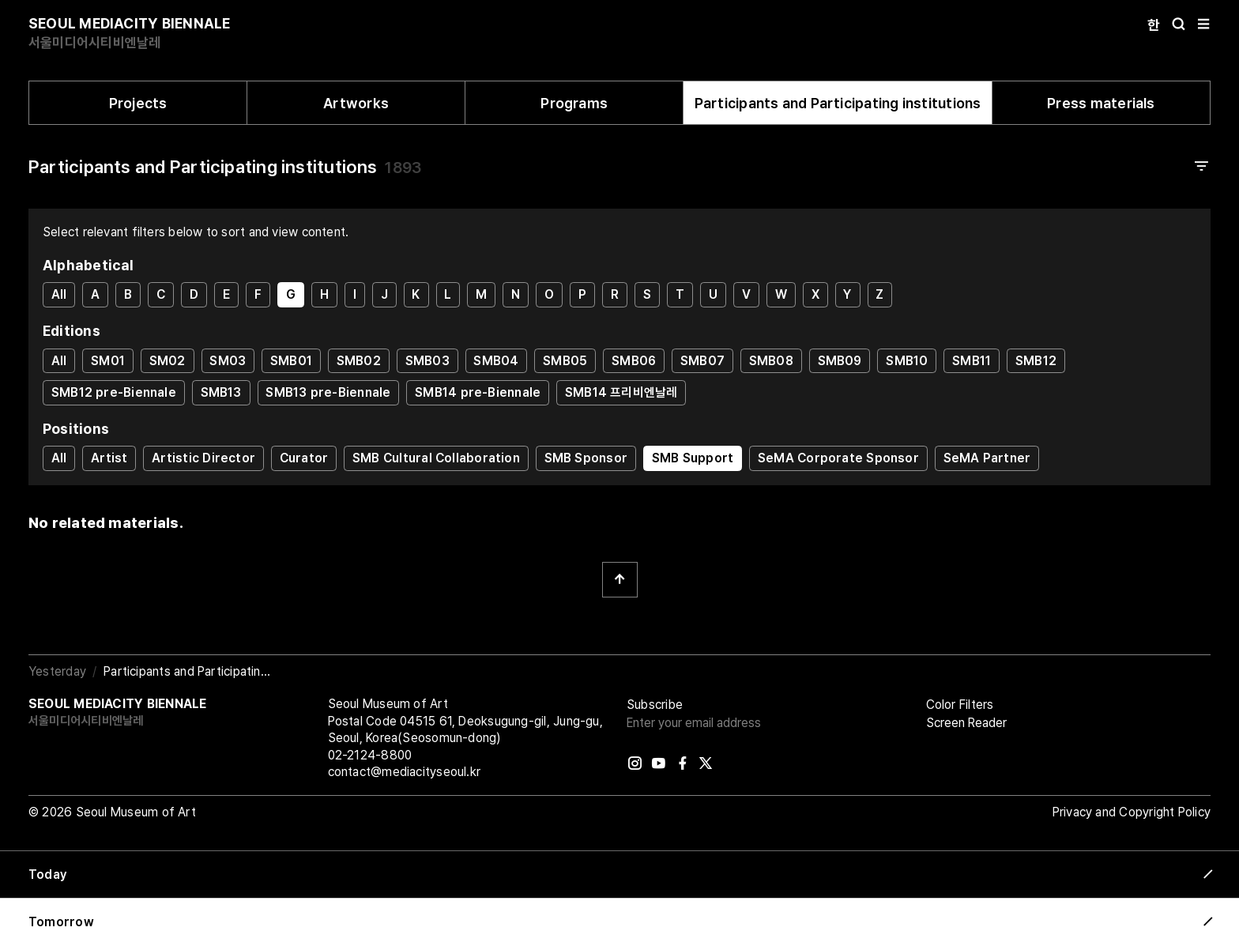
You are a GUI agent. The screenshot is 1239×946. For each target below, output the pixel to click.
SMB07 (702, 360)
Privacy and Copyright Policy (1132, 812)
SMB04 (495, 360)
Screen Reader (966, 722)
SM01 (108, 360)
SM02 (167, 360)
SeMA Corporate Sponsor (838, 457)
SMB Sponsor (585, 457)
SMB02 (359, 360)
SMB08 (771, 360)
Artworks (356, 103)
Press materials (1100, 103)
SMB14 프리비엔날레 (621, 392)
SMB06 (634, 360)
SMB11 (971, 360)
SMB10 (907, 360)
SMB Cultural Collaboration (436, 457)
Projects (138, 103)
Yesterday (57, 671)
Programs (574, 103)
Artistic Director (203, 457)
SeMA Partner (987, 457)
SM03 (227, 360)
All (59, 294)
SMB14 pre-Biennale (477, 392)
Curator (304, 457)
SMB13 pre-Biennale (328, 392)
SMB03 (427, 360)
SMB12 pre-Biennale (113, 392)
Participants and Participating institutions (838, 103)
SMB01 (291, 360)
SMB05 (565, 360)
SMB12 (1035, 360)
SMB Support (692, 457)
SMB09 (840, 360)
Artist (109, 457)
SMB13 (221, 392)
